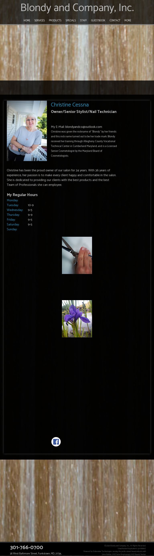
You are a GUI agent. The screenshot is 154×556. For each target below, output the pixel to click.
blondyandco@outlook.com (83, 127)
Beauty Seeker (140, 554)
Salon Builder (107, 554)
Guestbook (98, 21)
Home (27, 21)
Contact (114, 21)
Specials (71, 21)
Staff (83, 21)
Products (55, 21)
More (128, 21)
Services (39, 21)
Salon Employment (123, 554)
